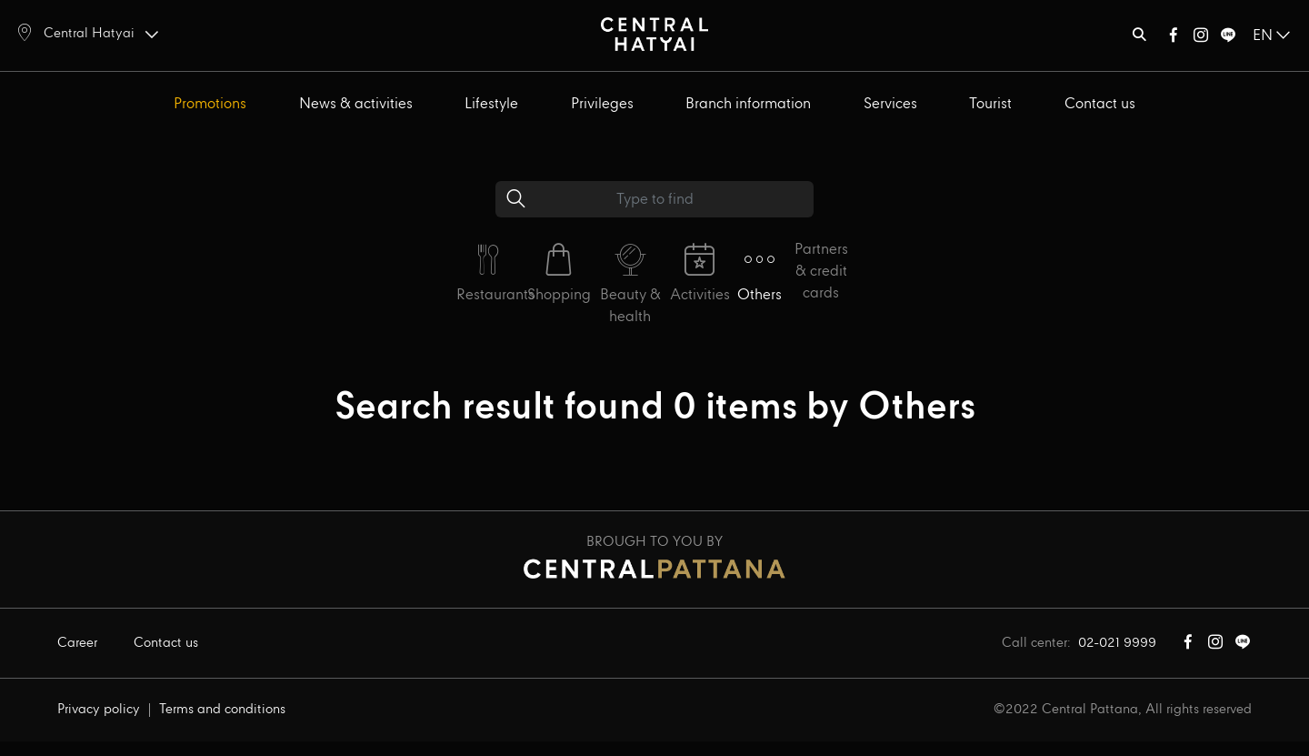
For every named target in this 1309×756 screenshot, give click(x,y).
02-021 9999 (1117, 643)
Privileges (602, 104)
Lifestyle (491, 104)
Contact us (1099, 104)
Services (890, 104)
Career (77, 643)
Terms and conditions (222, 710)
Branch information (748, 104)
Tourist (990, 104)
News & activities (356, 104)
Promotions (210, 104)
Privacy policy (98, 710)
